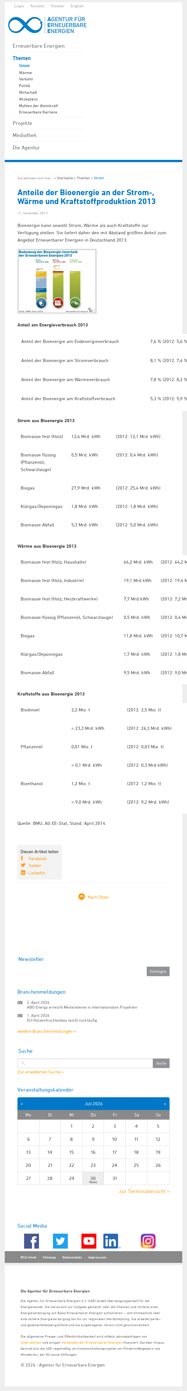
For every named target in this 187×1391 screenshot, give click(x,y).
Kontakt (37, 5)
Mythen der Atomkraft (38, 105)
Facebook (38, 858)
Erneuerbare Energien (39, 46)
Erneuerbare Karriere (38, 111)
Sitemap (49, 1257)
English (77, 5)
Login (19, 5)
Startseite (65, 177)
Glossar (57, 5)
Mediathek (25, 135)
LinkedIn (37, 872)
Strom (24, 66)
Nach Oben (98, 897)
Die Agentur (26, 147)
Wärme (25, 72)
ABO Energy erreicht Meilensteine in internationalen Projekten (82, 1007)
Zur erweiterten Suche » (40, 1072)
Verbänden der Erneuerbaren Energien (91, 1342)
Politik (24, 85)
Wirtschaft (28, 92)
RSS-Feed (28, 1257)
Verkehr (26, 78)
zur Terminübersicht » (144, 1191)
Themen (22, 58)
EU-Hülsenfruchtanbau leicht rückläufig (62, 1020)
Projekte (22, 123)
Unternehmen (31, 1342)
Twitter (35, 865)
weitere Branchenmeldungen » (46, 1031)
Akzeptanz (28, 98)
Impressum (97, 1257)
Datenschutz (72, 1257)
